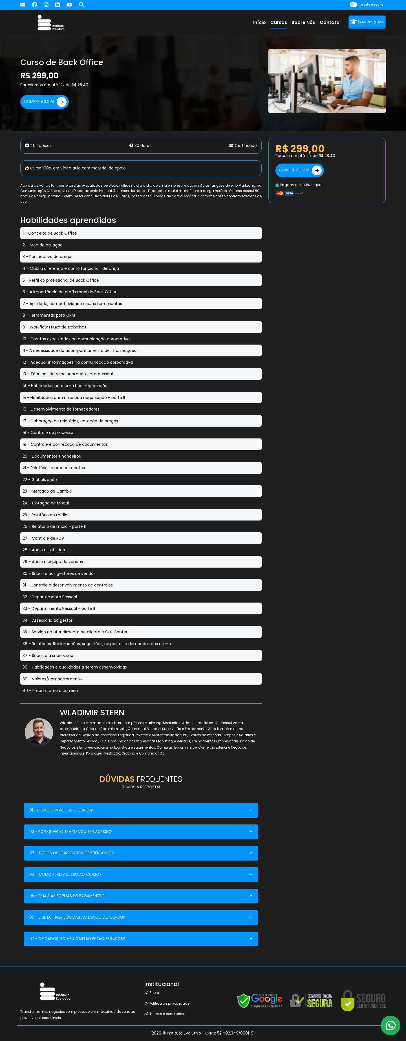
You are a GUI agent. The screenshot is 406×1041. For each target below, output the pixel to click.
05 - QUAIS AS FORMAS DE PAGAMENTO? (67, 896)
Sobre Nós (303, 22)
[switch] (353, 4)
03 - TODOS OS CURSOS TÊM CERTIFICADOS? (71, 853)
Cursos (278, 22)
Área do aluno (367, 22)
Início (259, 22)
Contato (329, 22)
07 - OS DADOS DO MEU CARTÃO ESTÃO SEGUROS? (77, 938)
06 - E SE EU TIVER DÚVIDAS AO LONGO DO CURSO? (77, 917)
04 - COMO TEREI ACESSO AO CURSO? (65, 874)
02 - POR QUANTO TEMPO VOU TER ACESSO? (70, 831)
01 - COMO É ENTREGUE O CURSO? (61, 810)
